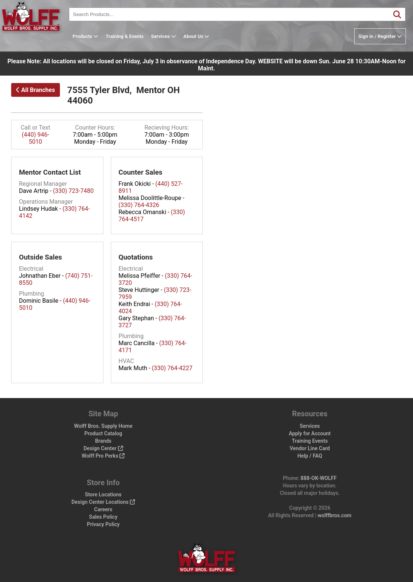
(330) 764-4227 (172, 368)
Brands (103, 441)
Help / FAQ (309, 456)
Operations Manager (46, 201)
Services (175, 36)
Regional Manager (43, 183)
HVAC (126, 361)
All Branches (35, 89)
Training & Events (136, 36)
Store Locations (103, 494)
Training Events (310, 441)
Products (97, 36)
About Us (208, 36)
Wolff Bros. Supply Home (103, 426)
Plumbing (31, 293)
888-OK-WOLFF (319, 478)
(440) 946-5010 (35, 138)
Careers (103, 509)
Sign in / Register (380, 36)
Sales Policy (103, 517)
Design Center (103, 448)
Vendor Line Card (310, 448)
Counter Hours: (95, 127)
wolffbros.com (334, 515)
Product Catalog (103, 433)
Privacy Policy (103, 524)
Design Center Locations (103, 502)
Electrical (31, 268)
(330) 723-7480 (73, 190)
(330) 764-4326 (139, 205)
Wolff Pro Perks (103, 456)
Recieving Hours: (166, 127)
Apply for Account (310, 433)
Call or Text (35, 127)
